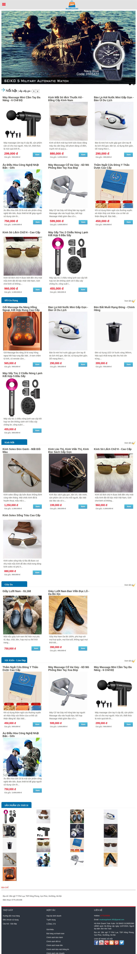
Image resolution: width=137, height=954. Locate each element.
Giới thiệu (50, 930)
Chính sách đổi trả (54, 941)
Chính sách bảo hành (55, 937)
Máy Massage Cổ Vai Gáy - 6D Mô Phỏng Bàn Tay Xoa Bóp (68, 166)
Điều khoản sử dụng (10, 920)
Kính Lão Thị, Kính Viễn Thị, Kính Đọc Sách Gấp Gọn (68, 450)
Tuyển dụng (51, 920)
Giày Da (9, 584)
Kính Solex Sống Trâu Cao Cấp (21, 515)
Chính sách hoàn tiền (55, 945)
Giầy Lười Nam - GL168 (17, 591)
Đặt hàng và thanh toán (55, 934)
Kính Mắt (9, 442)
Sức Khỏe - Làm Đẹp (15, 660)
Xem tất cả (128, 301)
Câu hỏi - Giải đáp (10, 924)
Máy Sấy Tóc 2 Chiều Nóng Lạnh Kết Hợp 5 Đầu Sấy (68, 234)
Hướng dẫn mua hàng (11, 916)
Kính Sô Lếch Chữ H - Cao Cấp (21, 232)
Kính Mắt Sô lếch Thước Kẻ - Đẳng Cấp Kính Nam (65, 99)
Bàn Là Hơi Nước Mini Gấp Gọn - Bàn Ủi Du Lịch (114, 99)
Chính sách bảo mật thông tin (58, 949)
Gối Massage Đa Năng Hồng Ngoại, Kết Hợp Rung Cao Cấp (21, 309)
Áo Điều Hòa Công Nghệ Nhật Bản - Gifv (21, 166)
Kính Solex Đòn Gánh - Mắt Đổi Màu (22, 450)
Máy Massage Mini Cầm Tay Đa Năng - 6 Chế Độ (21, 99)
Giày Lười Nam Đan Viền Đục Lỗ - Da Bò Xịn (68, 593)
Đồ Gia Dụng (11, 300)
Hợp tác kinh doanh (54, 916)
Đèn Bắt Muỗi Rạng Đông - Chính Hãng (114, 309)
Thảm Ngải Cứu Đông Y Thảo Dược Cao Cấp (111, 166)
